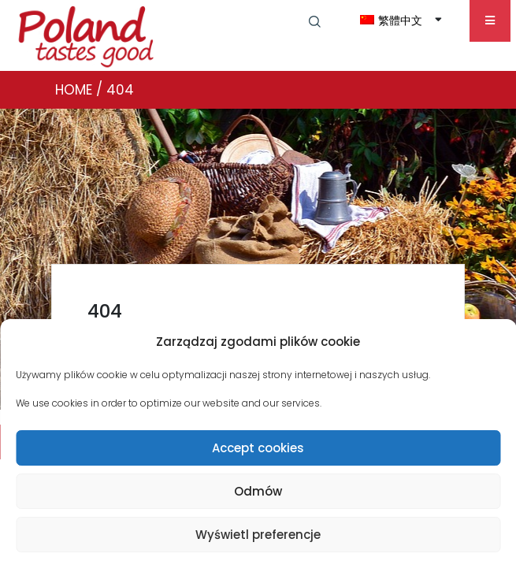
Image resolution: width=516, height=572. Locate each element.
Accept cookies (258, 448)
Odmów (258, 491)
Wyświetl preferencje (258, 534)
